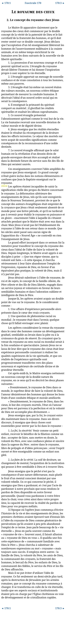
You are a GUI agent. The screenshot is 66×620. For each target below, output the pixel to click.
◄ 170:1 (6, 3)
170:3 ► (60, 3)
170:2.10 (4, 186)
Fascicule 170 (33, 3)
